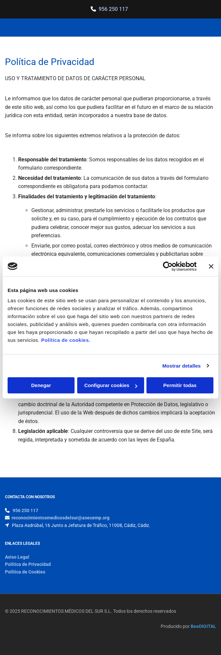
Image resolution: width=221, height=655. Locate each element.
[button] (178, 27)
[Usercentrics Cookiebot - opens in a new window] (168, 266)
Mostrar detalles (181, 366)
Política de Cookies (25, 571)
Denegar (41, 385)
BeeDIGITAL (203, 626)
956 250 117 (113, 9)
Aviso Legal (17, 557)
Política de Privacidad (28, 564)
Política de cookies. (65, 340)
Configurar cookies (110, 385)
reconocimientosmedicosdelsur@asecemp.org (61, 517)
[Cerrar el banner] (211, 266)
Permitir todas (180, 385)
